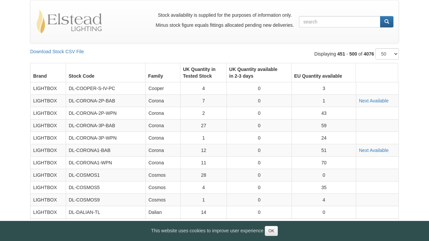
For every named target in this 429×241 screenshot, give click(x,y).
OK (271, 231)
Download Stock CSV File (57, 51)
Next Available (373, 100)
